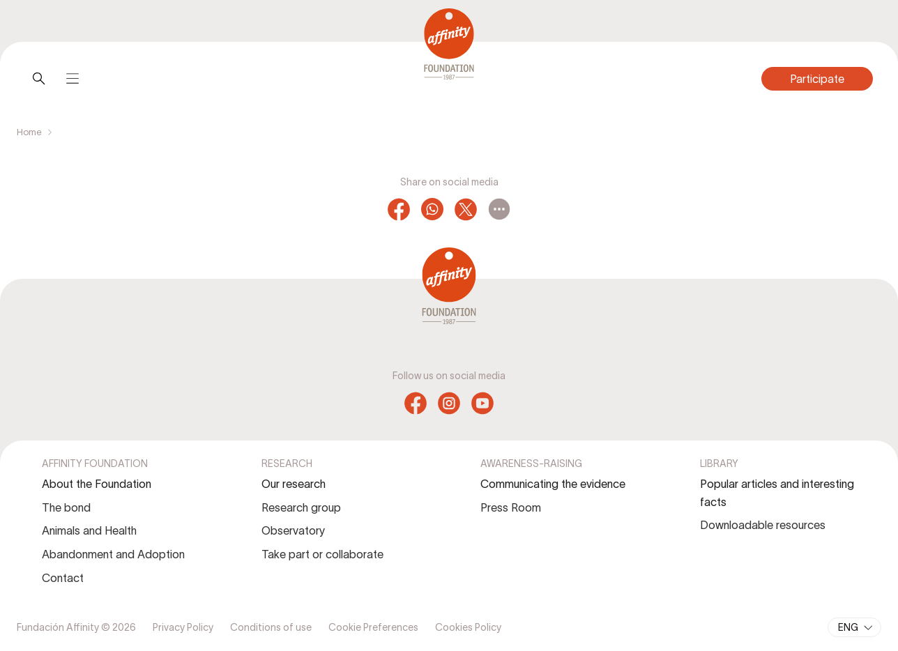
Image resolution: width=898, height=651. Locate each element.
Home (29, 132)
